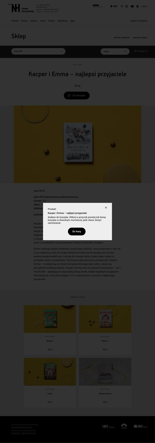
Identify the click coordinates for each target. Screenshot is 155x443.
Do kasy (76, 231)
